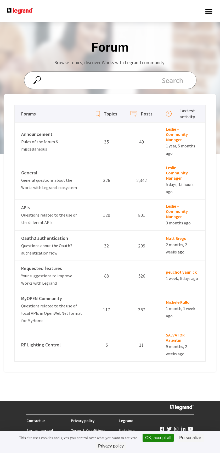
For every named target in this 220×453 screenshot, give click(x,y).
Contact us (36, 420)
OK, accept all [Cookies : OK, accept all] (158, 437)
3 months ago (178, 222)
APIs (25, 208)
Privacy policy (82, 420)
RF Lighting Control (41, 345)
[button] (209, 11)
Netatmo (127, 430)
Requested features (41, 268)
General (29, 173)
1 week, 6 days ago (182, 278)
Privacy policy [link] (111, 446)
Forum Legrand (39, 430)
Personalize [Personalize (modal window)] (190, 437)
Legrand (126, 420)
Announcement (37, 134)
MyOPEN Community (41, 298)
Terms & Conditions (88, 430)
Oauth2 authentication (44, 238)
